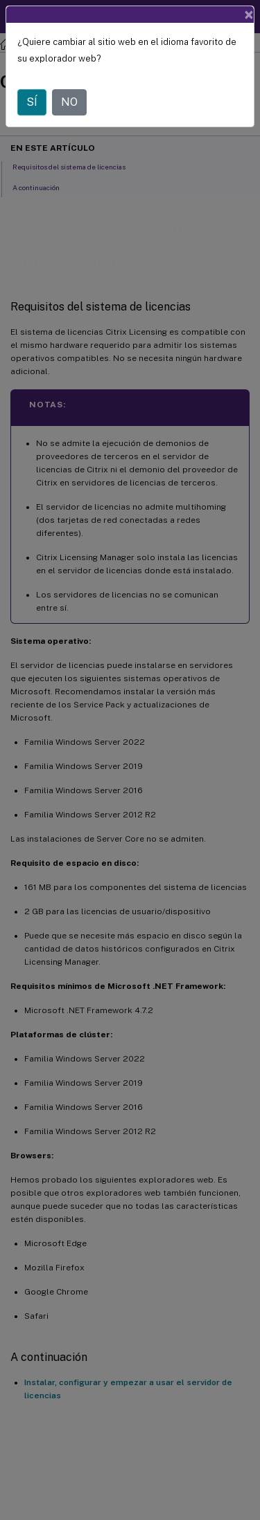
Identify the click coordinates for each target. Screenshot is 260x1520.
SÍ (31, 102)
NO (69, 102)
